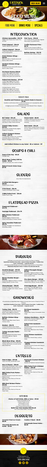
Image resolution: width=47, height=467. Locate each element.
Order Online (35, 3)
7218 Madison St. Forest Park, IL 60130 (23, 457)
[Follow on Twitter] (23, 463)
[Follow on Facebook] (20, 463)
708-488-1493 (23, 460)
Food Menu (10, 25)
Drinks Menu (24, 25)
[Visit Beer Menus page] (27, 463)
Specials (38, 25)
